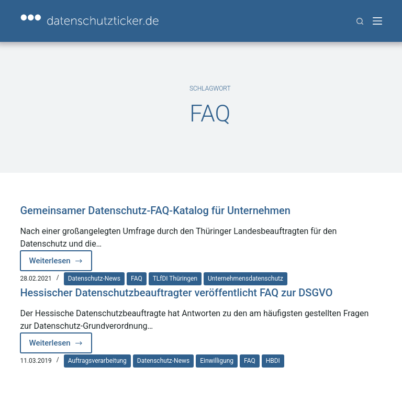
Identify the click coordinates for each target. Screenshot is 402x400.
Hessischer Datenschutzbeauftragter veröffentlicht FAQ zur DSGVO (176, 292)
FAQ (136, 278)
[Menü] (377, 21)
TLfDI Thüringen (175, 278)
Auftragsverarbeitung (97, 360)
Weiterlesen (60, 263)
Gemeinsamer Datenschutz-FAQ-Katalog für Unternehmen (155, 210)
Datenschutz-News (94, 278)
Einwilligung (216, 360)
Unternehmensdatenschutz (245, 278)
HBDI (273, 360)
